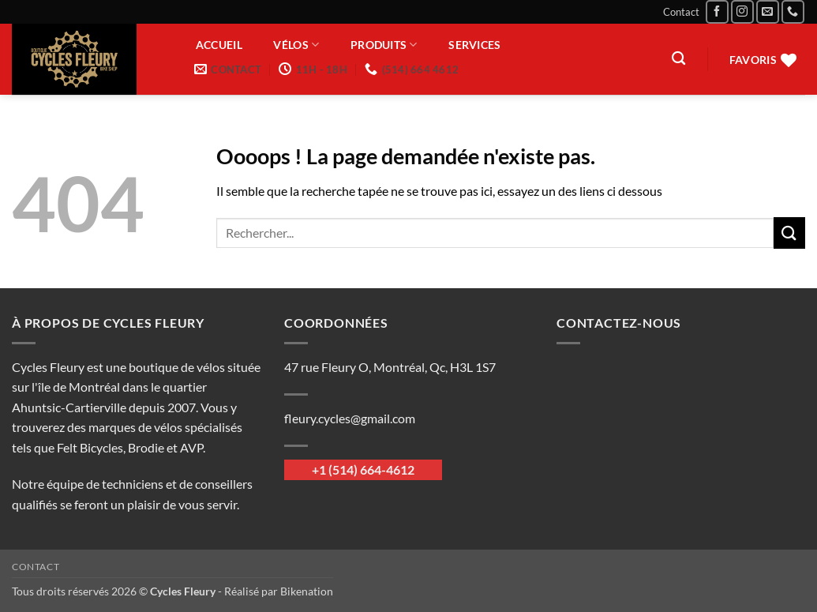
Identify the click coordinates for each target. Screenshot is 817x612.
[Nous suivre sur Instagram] (742, 11)
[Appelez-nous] (792, 11)
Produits (384, 44)
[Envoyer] (789, 232)
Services (474, 45)
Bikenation (306, 591)
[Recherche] (678, 59)
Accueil (219, 45)
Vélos (296, 44)
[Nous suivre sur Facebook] (717, 11)
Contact (681, 12)
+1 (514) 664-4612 (363, 469)
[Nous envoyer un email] (767, 11)
